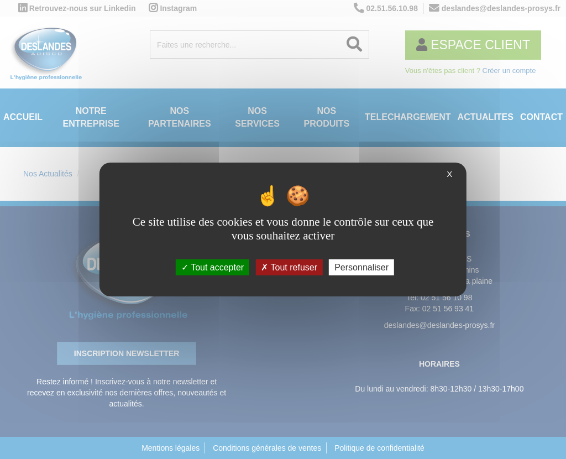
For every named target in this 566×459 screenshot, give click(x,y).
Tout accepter (212, 267)
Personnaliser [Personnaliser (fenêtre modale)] (361, 267)
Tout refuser (289, 267)
